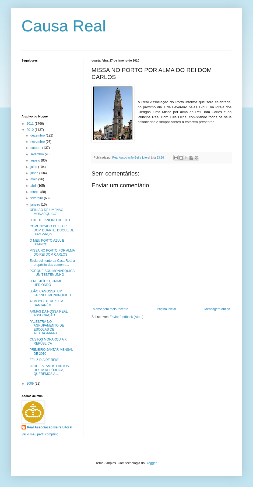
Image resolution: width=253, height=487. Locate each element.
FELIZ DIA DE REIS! (44, 360)
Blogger (151, 463)
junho (34, 173)
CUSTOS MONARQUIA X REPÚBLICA (48, 341)
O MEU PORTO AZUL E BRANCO (47, 242)
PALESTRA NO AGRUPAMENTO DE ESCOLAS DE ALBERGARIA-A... (47, 327)
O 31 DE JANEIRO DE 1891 (50, 220)
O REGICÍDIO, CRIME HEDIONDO (46, 283)
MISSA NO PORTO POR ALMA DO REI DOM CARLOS (52, 252)
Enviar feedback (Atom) (126, 317)
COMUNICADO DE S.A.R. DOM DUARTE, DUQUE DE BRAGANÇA (52, 230)
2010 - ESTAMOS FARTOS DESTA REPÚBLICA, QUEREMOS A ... (49, 370)
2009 (31, 383)
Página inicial (166, 309)
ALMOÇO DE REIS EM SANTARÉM (46, 303)
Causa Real (64, 26)
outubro (36, 148)
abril (33, 186)
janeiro (35, 204)
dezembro (38, 135)
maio (34, 179)
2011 (31, 124)
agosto (35, 160)
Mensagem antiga (217, 309)
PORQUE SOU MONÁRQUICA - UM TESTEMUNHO (52, 273)
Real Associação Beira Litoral (49, 427)
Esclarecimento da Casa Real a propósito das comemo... (52, 262)
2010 (31, 130)
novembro (38, 142)
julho (34, 167)
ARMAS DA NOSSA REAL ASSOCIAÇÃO (49, 313)
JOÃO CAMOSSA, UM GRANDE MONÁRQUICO (50, 293)
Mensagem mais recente (110, 309)
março (35, 192)
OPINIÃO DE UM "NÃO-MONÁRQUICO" (47, 212)
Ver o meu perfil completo (40, 434)
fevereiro (37, 198)
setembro (37, 154)
